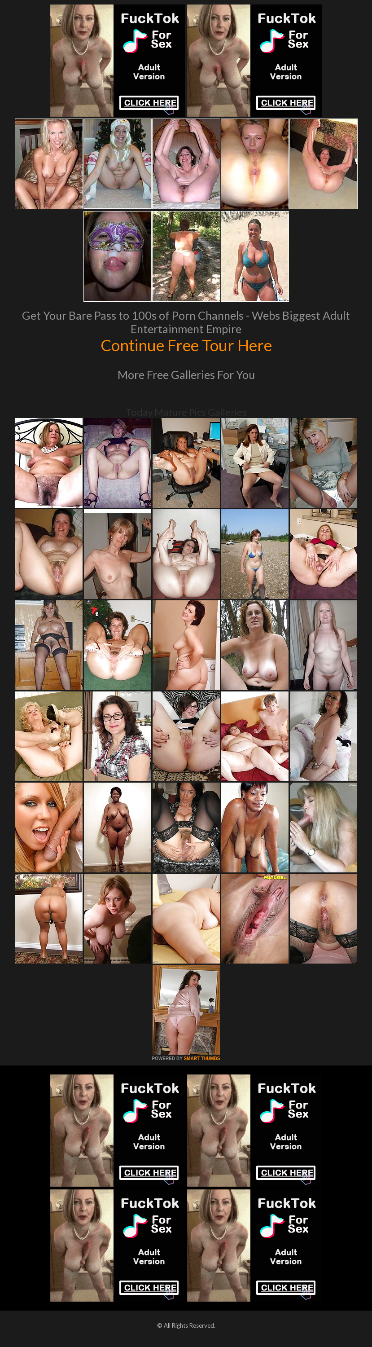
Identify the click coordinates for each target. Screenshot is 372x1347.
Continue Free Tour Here (186, 344)
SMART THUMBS (202, 1058)
